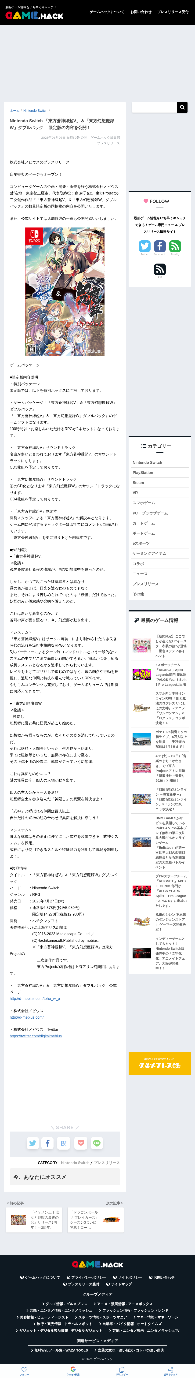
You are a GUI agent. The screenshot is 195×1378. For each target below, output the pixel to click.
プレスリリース (107, 1162)
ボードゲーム (144, 535)
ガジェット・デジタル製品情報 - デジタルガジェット (61, 1332)
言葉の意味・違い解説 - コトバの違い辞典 (131, 1352)
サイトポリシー (130, 1279)
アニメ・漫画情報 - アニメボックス (125, 1305)
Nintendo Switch (75, 1162)
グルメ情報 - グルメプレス (66, 1305)
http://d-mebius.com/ (27, 1017)
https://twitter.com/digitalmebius (36, 1036)
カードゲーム (144, 525)
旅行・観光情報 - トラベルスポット (64, 1325)
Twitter (145, 254)
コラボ (138, 566)
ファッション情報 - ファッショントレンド (135, 1312)
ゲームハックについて (107, 12)
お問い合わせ (141, 12)
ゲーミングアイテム (150, 556)
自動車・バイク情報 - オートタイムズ (132, 1325)
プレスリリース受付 (173, 12)
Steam (138, 483)
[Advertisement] (97, 61)
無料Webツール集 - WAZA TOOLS (61, 1352)
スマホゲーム (144, 504)
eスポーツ (142, 545)
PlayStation (143, 473)
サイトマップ (121, 1286)
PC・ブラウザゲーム (151, 514)
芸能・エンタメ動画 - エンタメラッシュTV (145, 1332)
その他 (138, 597)
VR (135, 494)
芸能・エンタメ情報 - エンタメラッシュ (61, 1312)
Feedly (175, 254)
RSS (160, 277)
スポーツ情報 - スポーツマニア (102, 1319)
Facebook (160, 254)
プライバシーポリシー (88, 1279)
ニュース (140, 576)
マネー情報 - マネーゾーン (157, 1319)
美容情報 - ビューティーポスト (44, 1319)
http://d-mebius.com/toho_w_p (35, 999)
